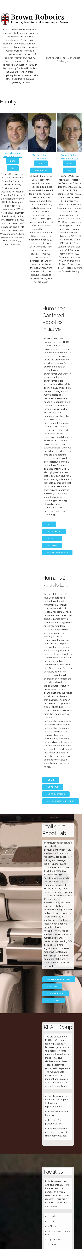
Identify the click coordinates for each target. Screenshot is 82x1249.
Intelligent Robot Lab (59, 979)
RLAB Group (41, 170)
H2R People (52, 787)
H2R (69, 170)
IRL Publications (55, 993)
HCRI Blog (52, 545)
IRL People (52, 986)
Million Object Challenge (60, 801)
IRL (12, 168)
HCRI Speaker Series (57, 552)
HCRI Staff (52, 538)
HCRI (12, 161)
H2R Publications (56, 794)
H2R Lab (51, 780)
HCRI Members (54, 531)
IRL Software (54, 1000)
